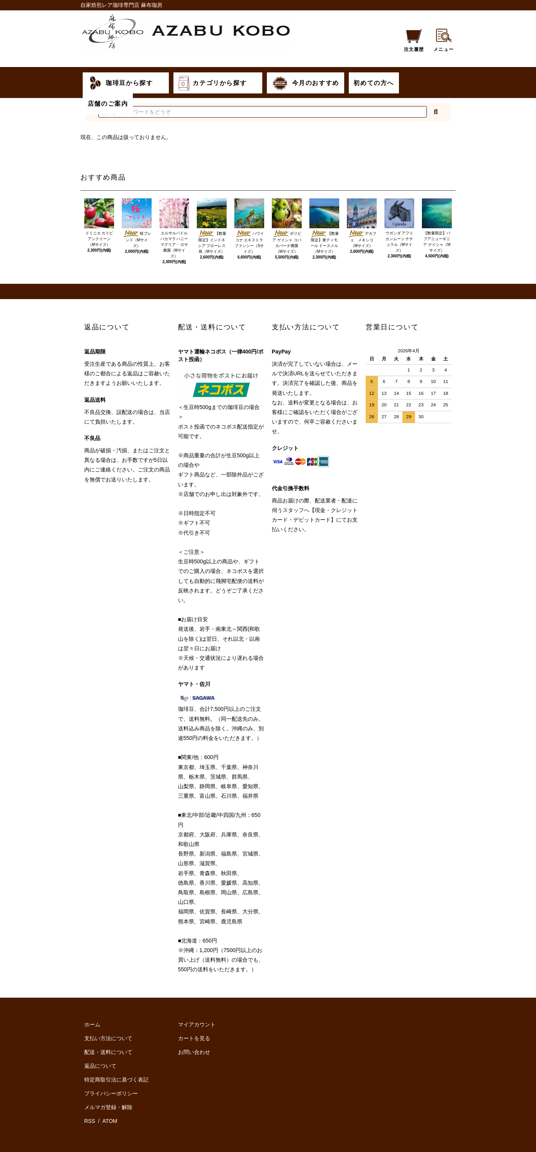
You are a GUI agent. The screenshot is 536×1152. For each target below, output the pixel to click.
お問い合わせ (194, 1052)
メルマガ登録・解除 (108, 1107)
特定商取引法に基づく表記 (116, 1080)
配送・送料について (108, 1052)
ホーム (92, 1024)
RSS (90, 1121)
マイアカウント (197, 1024)
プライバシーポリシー (111, 1093)
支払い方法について (108, 1038)
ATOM (109, 1121)
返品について (100, 1066)
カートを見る (194, 1038)
